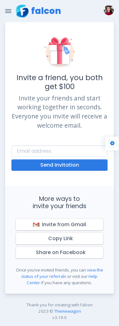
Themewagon (67, 311)
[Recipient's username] (59, 151)
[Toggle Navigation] (8, 11)
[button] (107, 11)
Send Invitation (59, 165)
